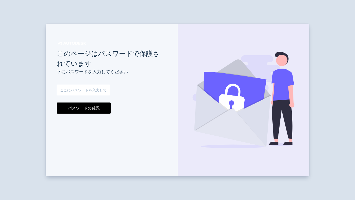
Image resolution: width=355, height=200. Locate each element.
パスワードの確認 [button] (84, 108)
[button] (72, 43)
